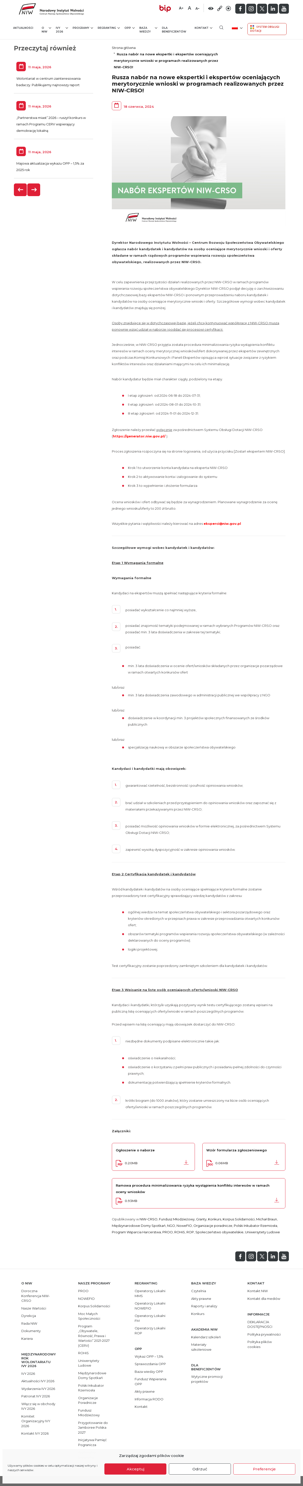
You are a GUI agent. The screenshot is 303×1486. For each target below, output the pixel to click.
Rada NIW (29, 1323)
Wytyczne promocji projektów (207, 1379)
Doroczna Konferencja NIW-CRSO (35, 1296)
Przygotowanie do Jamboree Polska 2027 (93, 1427)
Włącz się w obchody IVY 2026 (38, 1406)
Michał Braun (266, 1219)
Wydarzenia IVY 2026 (38, 1389)
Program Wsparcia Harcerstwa (136, 1232)
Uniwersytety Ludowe (262, 1232)
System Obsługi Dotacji (264, 29)
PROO (167, 1232)
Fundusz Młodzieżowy (177, 1219)
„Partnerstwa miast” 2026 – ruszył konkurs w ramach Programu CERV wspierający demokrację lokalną (51, 124)
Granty (201, 1219)
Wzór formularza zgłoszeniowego (236, 1150)
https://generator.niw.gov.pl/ (139, 436)
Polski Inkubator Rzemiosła (255, 1226)
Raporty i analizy (204, 1306)
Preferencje (264, 1469)
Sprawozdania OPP (150, 1364)
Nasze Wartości (33, 1308)
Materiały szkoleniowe (201, 1347)
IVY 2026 (62, 29)
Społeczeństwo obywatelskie (219, 1232)
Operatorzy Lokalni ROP (150, 1330)
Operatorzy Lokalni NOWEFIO (150, 1305)
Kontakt (203, 27)
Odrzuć (199, 1469)
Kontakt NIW (257, 1291)
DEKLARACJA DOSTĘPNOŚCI (259, 1324)
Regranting (109, 27)
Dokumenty (31, 1331)
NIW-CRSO (148, 1219)
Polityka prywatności (264, 1334)
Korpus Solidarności (239, 1219)
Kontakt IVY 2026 (35, 1433)
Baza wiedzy (148, 29)
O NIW (46, 29)
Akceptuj (135, 1469)
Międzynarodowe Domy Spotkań (139, 1226)
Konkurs (214, 1219)
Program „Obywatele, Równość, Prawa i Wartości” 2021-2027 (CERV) (94, 1335)
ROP (190, 1232)
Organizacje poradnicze (212, 1226)
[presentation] (20, 189)
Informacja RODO (149, 1399)
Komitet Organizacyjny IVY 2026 (35, 1421)
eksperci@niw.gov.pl (222, 524)
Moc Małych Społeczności (89, 1316)
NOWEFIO (86, 1299)
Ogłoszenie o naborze (135, 1150)
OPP (129, 27)
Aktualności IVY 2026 (37, 1381)
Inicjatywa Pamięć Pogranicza (92, 1442)
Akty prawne (145, 1391)
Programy (83, 27)
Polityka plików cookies (259, 1344)
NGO (171, 1226)
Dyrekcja (28, 1316)
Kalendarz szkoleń (206, 1337)
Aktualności (23, 28)
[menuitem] (236, 27)
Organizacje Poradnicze (88, 1400)
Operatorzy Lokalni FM (150, 1318)
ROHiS (179, 1232)
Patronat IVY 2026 (35, 1396)
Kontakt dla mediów (263, 1299)
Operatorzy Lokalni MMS (150, 1293)
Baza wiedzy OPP (149, 1372)
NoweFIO (184, 1226)
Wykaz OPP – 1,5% (149, 1356)
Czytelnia (198, 1291)
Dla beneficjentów (174, 30)
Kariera (27, 1339)
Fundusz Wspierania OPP (150, 1381)
